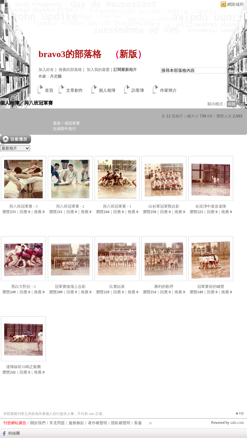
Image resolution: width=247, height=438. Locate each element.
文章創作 (74, 90)
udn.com (237, 422)
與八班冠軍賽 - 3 (23, 206)
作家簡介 (168, 90)
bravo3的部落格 (69, 54)
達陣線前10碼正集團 (23, 367)
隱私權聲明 (120, 423)
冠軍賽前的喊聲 (210, 286)
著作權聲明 (97, 423)
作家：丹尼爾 (50, 76)
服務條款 (76, 423)
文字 (242, 104)
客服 (138, 423)
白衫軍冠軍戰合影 (164, 206)
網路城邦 (235, 4)
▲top (239, 413)
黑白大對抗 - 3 (23, 286)
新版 (128, 54)
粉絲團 (14, 433)
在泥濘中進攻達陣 (210, 206)
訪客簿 (138, 90)
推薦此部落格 (70, 69)
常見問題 (57, 423)
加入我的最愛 (98, 69)
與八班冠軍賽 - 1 (117, 206)
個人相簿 (107, 90)
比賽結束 (117, 286)
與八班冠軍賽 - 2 (70, 206)
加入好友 (46, 69)
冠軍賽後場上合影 (70, 286)
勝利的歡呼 (164, 286)
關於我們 (38, 423)
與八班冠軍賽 (38, 103)
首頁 (49, 90)
